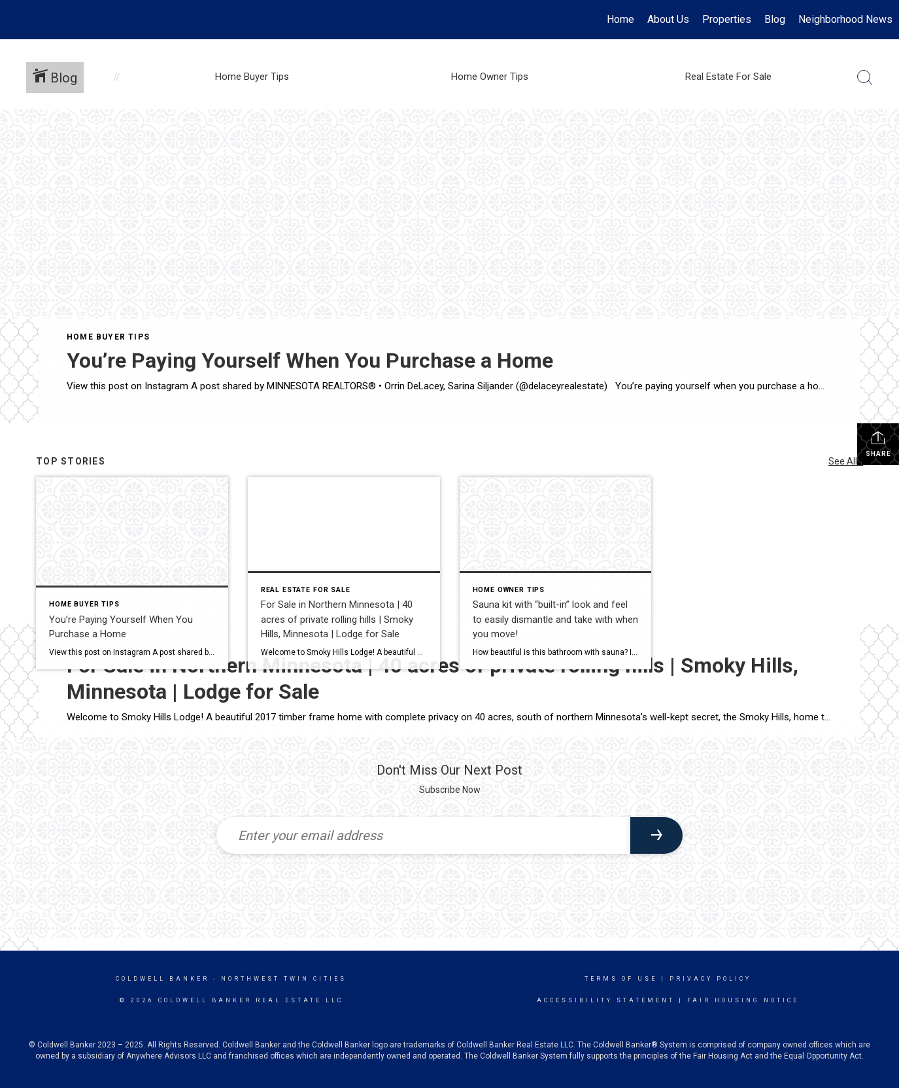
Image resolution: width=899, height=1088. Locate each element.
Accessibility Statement (606, 1000)
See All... (845, 461)
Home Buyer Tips (108, 337)
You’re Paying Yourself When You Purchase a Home (310, 360)
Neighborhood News (845, 19)
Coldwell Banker (162, 978)
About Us (668, 19)
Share (878, 443)
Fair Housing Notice (743, 1000)
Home (620, 19)
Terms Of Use (621, 978)
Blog (774, 19)
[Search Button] (865, 78)
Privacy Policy (710, 978)
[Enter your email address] (423, 835)
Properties (726, 19)
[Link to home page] (17, 19)
